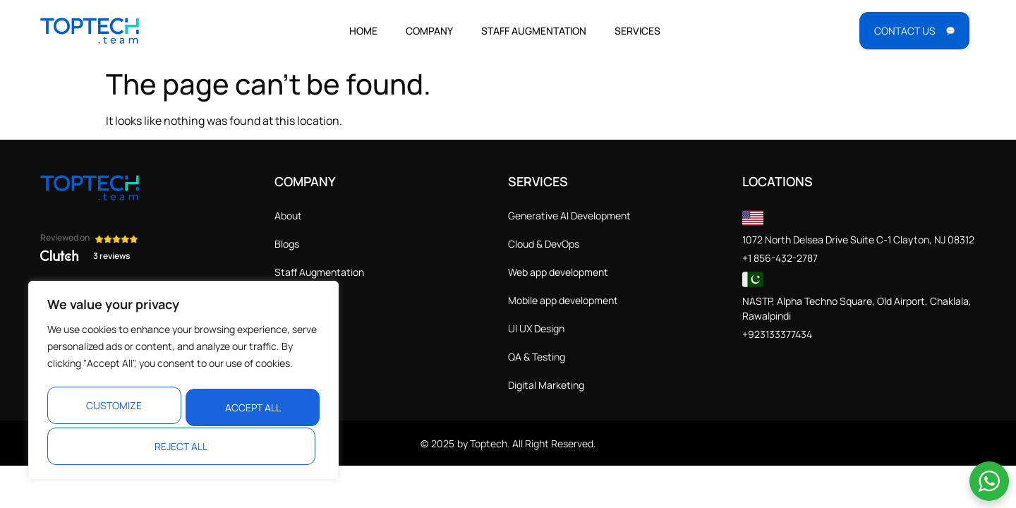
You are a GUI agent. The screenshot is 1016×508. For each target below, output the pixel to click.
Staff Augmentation (533, 30)
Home (363, 30)
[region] (183, 381)
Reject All (249, 403)
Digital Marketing (546, 385)
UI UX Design (536, 328)
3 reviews (111, 256)
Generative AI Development (569, 215)
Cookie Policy (304, 356)
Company (429, 30)
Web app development (558, 272)
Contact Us (300, 300)
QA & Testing (536, 356)
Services (637, 30)
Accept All (184, 446)
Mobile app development (563, 300)
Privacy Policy (304, 328)
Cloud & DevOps (543, 243)
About (288, 215)
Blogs (286, 243)
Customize (113, 403)
